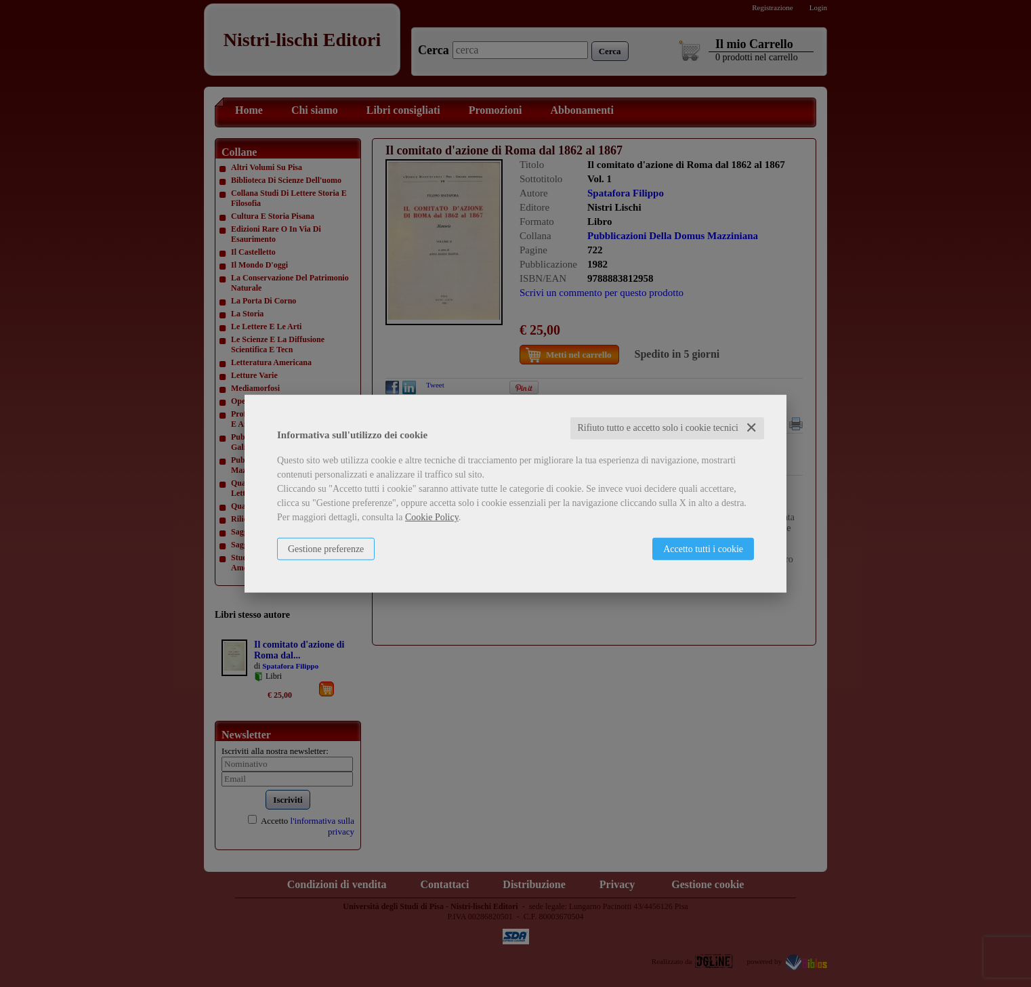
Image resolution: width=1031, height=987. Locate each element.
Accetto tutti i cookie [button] (703, 549)
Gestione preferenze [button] (326, 549)
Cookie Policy (432, 517)
